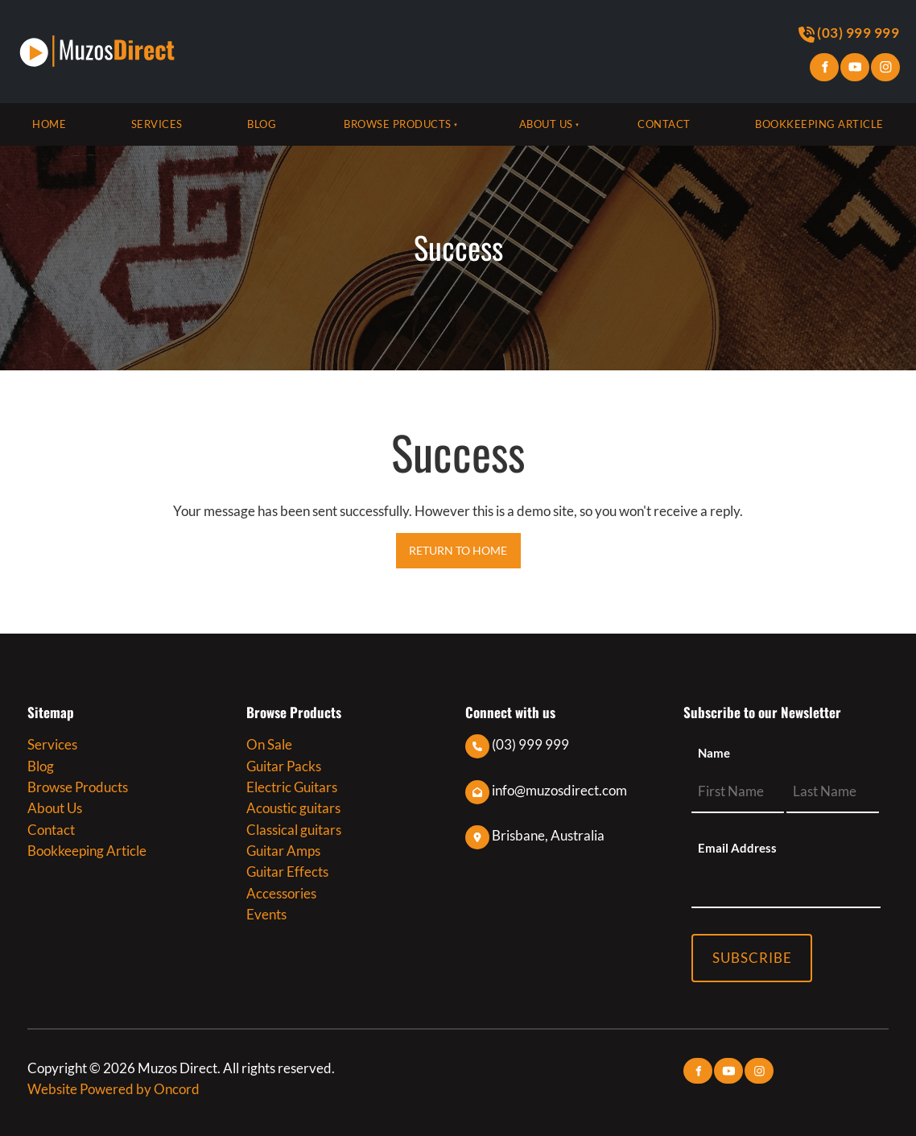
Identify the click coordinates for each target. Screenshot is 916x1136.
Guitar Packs (283, 766)
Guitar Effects (287, 871)
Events (266, 914)
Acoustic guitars (293, 807)
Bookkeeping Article (819, 124)
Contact (664, 124)
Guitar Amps (283, 850)
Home (49, 124)
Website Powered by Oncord (113, 1088)
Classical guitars (293, 829)
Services (157, 124)
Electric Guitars (291, 787)
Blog (261, 124)
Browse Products (398, 124)
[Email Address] (786, 886)
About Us (546, 124)
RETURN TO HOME (458, 543)
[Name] (737, 791)
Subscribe (752, 957)
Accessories (281, 893)
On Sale (269, 744)
